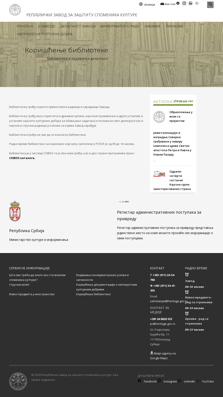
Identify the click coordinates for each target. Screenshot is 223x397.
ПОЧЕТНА (25, 26)
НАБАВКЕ (152, 26)
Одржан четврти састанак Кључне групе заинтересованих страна (172, 180)
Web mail (168, 4)
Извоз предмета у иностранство (32, 294)
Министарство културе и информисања (38, 240)
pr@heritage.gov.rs (162, 324)
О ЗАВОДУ (46, 26)
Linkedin (186, 381)
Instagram (167, 381)
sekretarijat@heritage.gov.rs (169, 301)
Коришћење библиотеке (93, 294)
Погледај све (183, 101)
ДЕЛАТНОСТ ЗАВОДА (78, 26)
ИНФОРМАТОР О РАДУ (120, 26)
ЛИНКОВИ (174, 26)
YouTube (205, 381)
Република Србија (26, 230)
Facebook (147, 381)
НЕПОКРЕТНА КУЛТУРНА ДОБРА (44, 34)
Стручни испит (19, 284)
